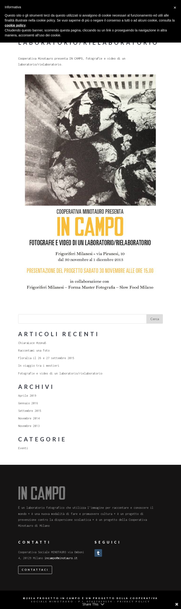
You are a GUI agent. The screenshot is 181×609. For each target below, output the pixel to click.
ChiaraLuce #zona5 (32, 343)
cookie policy (15, 25)
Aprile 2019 (27, 395)
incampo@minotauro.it (61, 558)
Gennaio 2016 (28, 403)
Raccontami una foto (33, 350)
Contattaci (35, 569)
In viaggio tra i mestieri (38, 365)
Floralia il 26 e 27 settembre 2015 (46, 358)
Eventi (23, 448)
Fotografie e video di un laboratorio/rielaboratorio (60, 373)
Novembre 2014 (29, 418)
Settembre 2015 (29, 411)
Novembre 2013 (29, 426)
